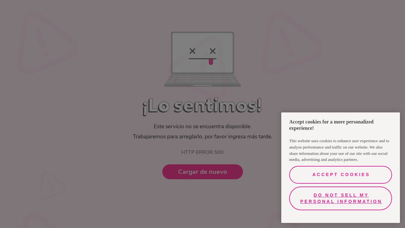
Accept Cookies (341, 174)
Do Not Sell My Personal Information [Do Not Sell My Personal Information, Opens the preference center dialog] (341, 198)
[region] (340, 167)
